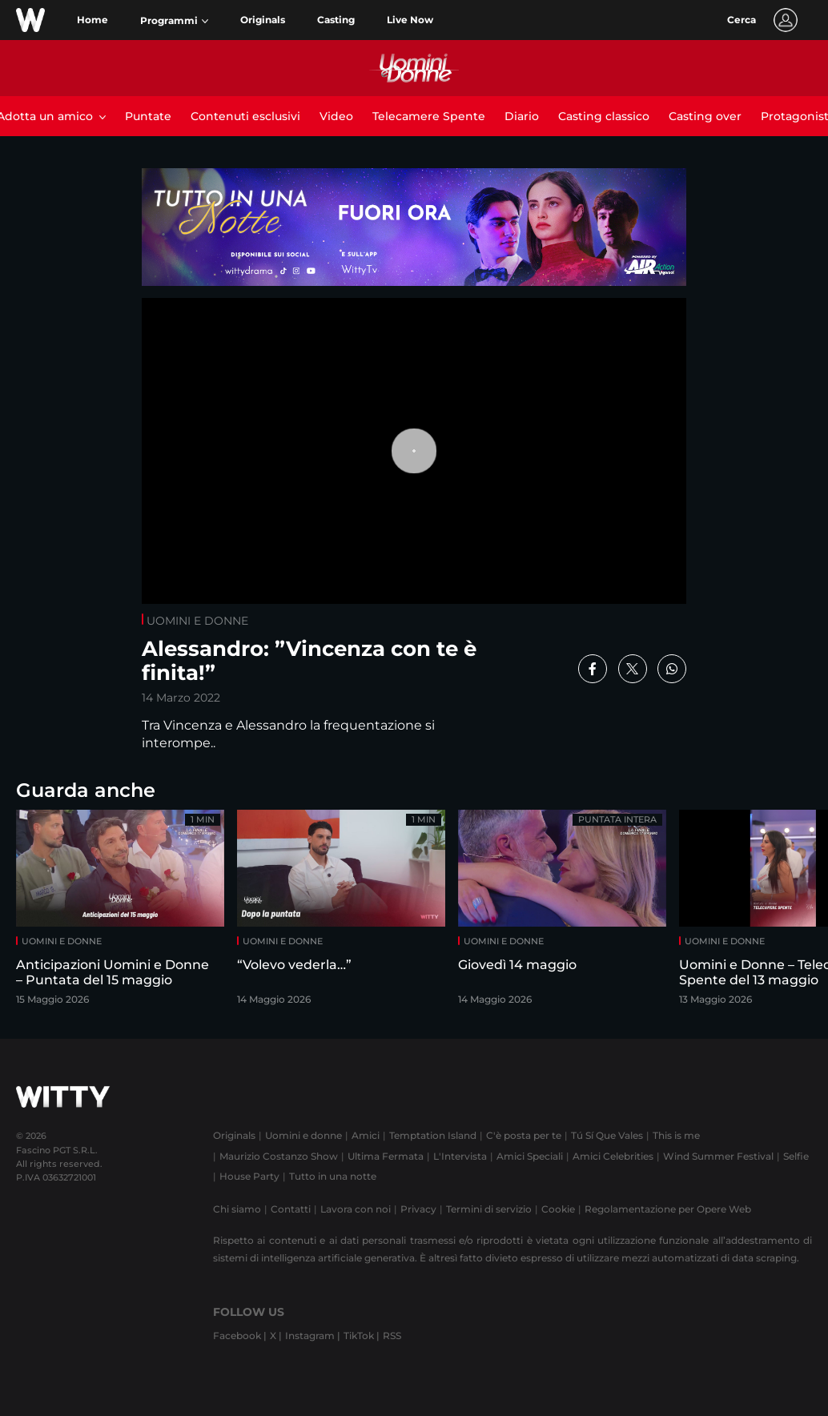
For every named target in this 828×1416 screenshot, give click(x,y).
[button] (174, 21)
